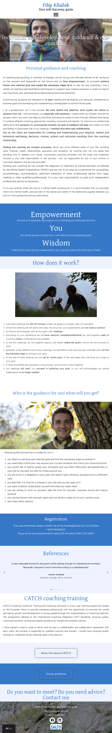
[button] (56, 15)
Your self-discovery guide (56, 9)
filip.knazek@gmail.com (56, 711)
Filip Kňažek (56, 4)
